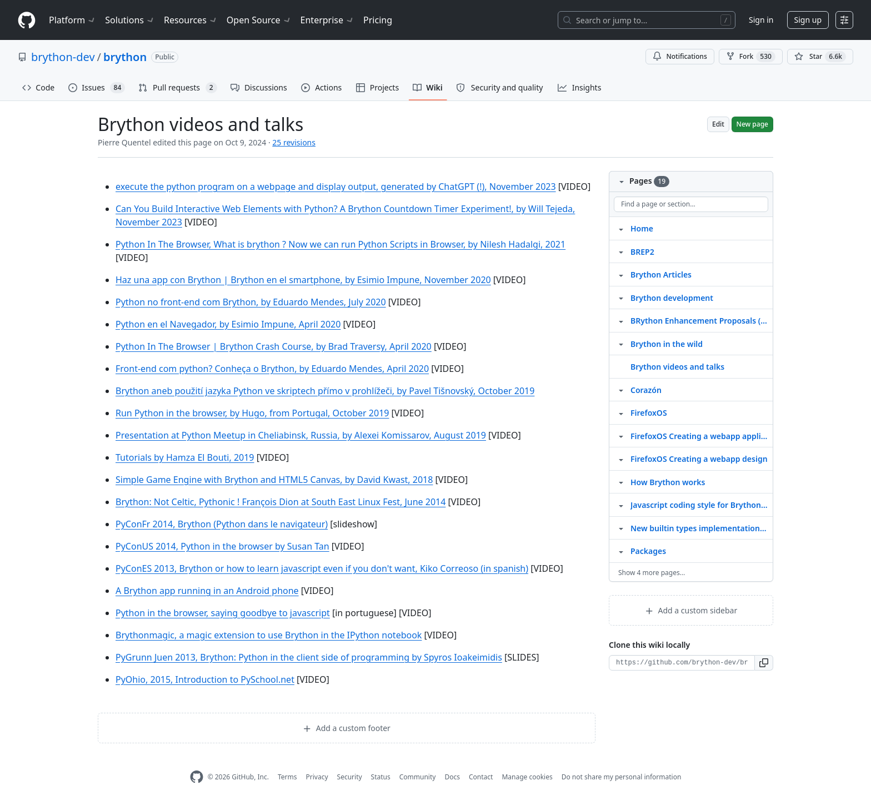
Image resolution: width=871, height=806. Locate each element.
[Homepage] (27, 20)
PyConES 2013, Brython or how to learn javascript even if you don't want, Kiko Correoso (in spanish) (322, 568)
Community (417, 777)
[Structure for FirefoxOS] (621, 412)
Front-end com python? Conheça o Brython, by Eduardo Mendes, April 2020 (272, 368)
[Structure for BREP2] (621, 251)
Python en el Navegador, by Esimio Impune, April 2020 (228, 324)
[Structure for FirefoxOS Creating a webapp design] (621, 458)
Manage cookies (527, 777)
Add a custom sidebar (691, 610)
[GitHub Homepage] (196, 777)
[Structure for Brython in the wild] (621, 343)
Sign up (808, 19)
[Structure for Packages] (621, 551)
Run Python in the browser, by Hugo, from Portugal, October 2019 (252, 413)
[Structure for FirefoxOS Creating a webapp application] (621, 436)
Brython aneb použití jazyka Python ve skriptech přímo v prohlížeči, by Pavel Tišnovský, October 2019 (325, 391)
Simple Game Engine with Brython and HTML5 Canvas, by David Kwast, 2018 (274, 479)
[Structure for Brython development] (621, 297)
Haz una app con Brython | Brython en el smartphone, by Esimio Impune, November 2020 (303, 280)
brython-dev (63, 56)
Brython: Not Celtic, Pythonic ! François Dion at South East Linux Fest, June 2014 (280, 502)
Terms (287, 777)
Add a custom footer (347, 728)
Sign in (761, 19)
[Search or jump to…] (646, 20)
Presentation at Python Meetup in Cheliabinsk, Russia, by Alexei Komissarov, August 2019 (301, 435)
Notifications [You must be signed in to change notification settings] (680, 56)
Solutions (130, 20)
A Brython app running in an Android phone (207, 591)
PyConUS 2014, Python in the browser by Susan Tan (222, 546)
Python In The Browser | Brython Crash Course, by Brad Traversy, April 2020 (274, 346)
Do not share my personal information (622, 777)
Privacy (317, 777)
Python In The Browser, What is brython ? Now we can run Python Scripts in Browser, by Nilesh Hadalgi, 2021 (340, 244)
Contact (481, 777)
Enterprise (327, 20)
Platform (72, 20)
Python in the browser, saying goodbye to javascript (223, 613)
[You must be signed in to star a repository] (820, 56)
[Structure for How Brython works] (621, 482)
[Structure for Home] (621, 228)
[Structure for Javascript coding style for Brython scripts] (621, 504)
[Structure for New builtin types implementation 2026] (621, 528)
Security (349, 777)
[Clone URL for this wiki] (682, 663)
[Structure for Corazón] (621, 390)
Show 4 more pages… (651, 572)
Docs (452, 777)
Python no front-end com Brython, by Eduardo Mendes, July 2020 (251, 302)
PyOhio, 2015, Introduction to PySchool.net (205, 679)
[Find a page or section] (691, 204)
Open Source (259, 20)
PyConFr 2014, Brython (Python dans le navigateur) (222, 524)
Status (381, 777)
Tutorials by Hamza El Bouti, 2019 (185, 457)
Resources (191, 20)
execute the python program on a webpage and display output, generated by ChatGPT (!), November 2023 (336, 186)
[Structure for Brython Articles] (621, 274)
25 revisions (294, 142)
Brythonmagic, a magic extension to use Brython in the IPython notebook (269, 635)
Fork (750, 56)
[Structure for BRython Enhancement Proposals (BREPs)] (621, 320)
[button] (764, 663)
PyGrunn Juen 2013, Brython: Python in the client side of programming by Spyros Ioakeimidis (309, 657)
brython (125, 56)
